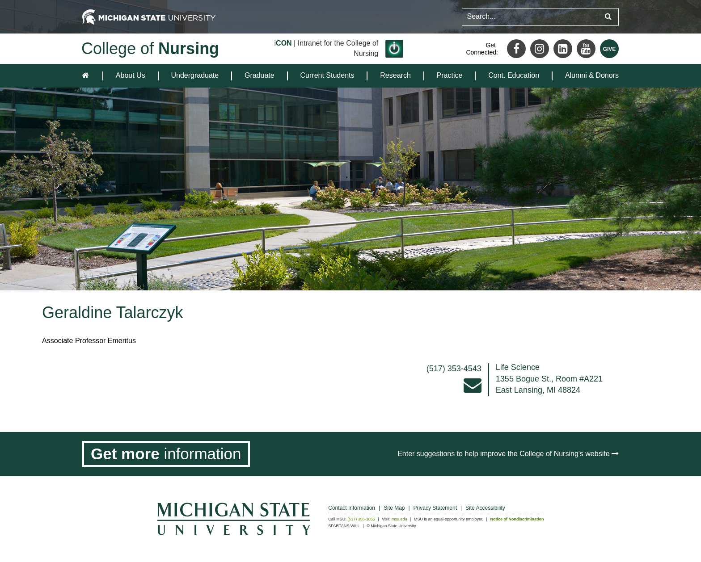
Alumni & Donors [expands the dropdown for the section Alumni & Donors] (592, 75)
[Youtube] (586, 48)
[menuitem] (130, 76)
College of (150, 48)
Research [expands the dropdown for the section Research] (395, 75)
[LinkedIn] (562, 48)
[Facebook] (516, 48)
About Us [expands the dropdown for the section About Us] (130, 75)
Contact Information (351, 508)
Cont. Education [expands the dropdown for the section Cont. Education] (513, 75)
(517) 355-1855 (361, 519)
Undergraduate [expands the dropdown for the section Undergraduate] (195, 75)
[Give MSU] (609, 48)
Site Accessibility (485, 508)
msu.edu (399, 519)
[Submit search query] (608, 16)
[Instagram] (539, 48)
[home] (87, 76)
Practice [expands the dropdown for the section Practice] (450, 75)
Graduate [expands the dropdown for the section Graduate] (259, 75)
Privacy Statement (435, 508)
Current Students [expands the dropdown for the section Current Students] (327, 75)
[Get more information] (166, 454)
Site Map (394, 508)
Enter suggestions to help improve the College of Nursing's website (508, 453)
